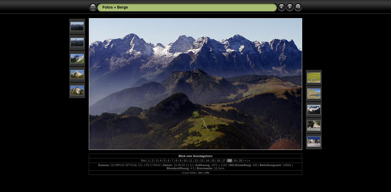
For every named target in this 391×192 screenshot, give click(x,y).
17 (224, 160)
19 (234, 160)
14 (207, 160)
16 (218, 160)
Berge (122, 7)
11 (190, 160)
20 (240, 160)
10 (185, 160)
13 (201, 160)
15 (212, 160)
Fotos (107, 7)
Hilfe (206, 172)
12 (196, 160)
